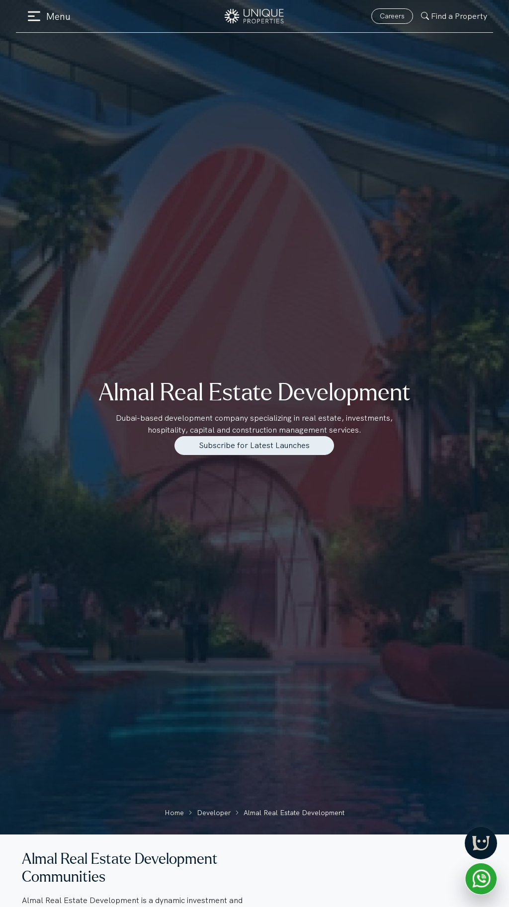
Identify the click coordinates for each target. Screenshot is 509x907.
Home (174, 812)
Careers (392, 15)
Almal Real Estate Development (294, 812)
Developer (214, 812)
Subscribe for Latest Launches (254, 445)
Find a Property (454, 16)
